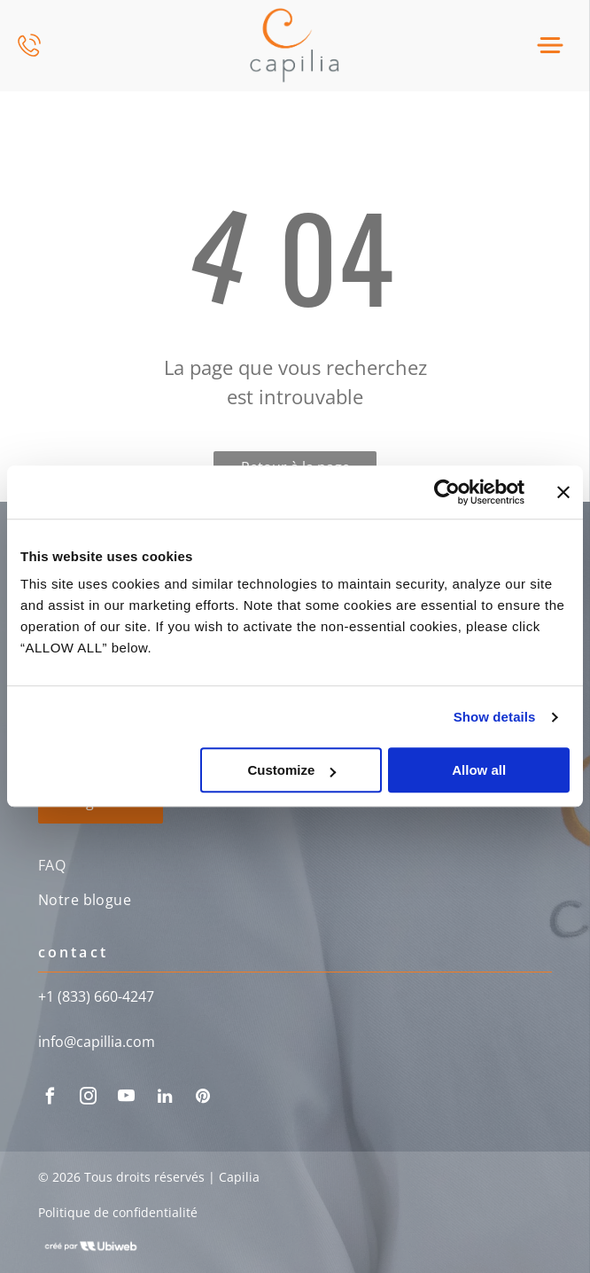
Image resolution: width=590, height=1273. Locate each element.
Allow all (479, 770)
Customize (291, 770)
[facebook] (50, 1098)
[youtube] (126, 1098)
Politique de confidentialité (118, 1212)
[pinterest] (202, 1098)
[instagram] (88, 1098)
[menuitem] (295, 867)
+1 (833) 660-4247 (96, 996)
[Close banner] (563, 492)
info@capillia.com (96, 1041)
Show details (495, 716)
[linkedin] (164, 1098)
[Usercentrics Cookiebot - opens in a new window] (446, 492)
